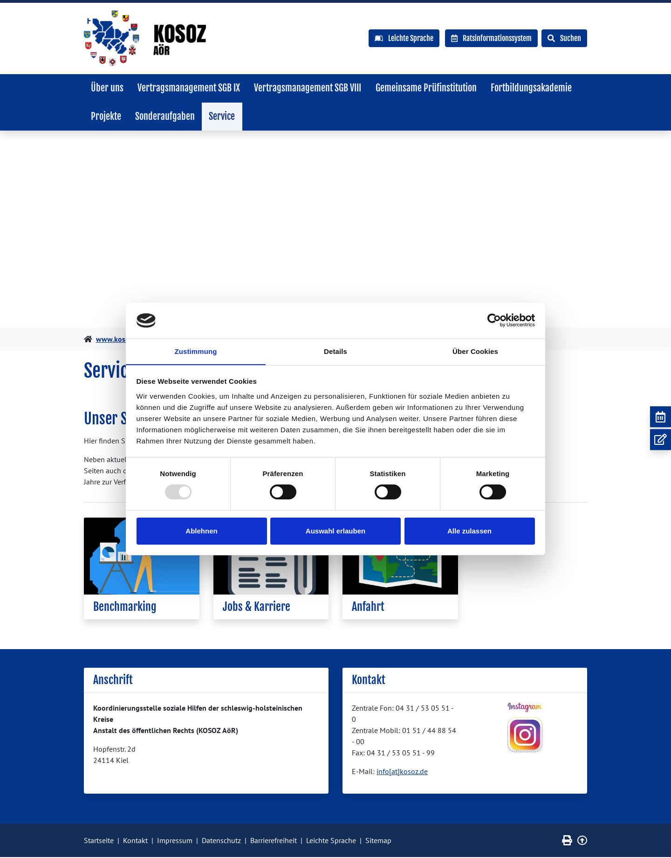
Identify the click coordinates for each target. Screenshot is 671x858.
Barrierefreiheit (273, 841)
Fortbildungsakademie (534, 88)
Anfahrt (368, 608)
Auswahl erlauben (335, 531)
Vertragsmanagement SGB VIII (309, 88)
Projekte (106, 117)
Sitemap (378, 841)
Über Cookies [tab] (475, 351)
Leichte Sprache (331, 841)
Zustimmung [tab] (196, 351)
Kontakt (135, 841)
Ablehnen (201, 531)
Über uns (107, 88)
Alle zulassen (469, 531)
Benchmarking (125, 608)
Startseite (99, 841)
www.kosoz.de (119, 340)
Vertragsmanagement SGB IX (190, 88)
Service (224, 117)
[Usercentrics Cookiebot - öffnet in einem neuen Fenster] (494, 320)
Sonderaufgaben (166, 117)
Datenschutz (221, 841)
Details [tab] (335, 351)
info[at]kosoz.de (402, 772)
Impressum (174, 841)
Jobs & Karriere (256, 608)
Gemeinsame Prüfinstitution (428, 88)
